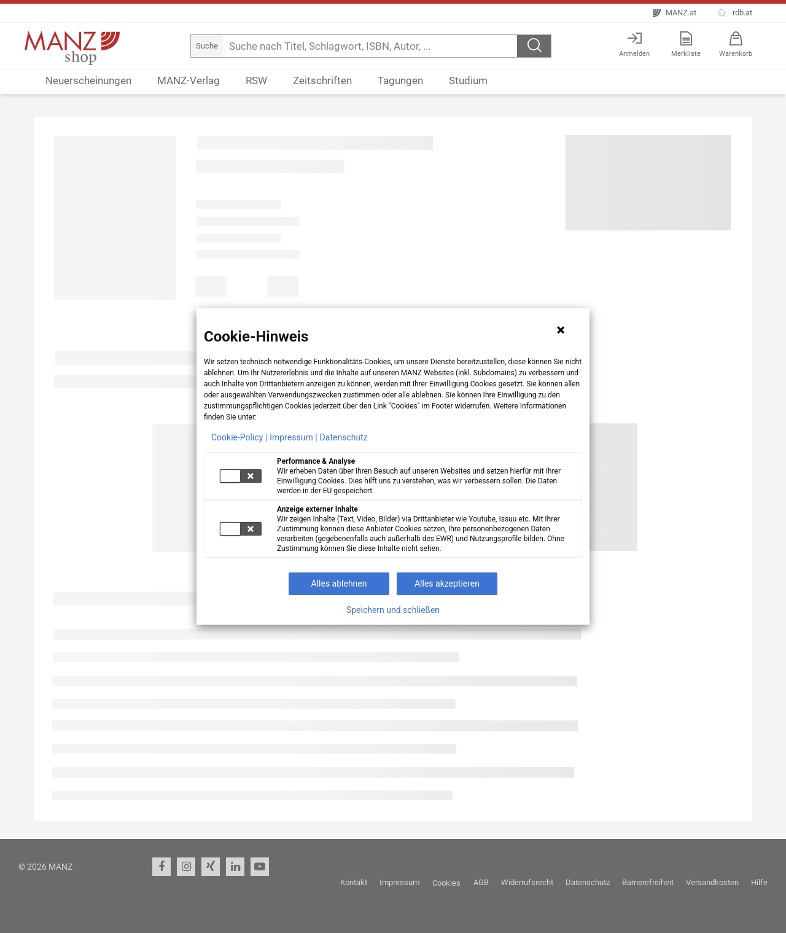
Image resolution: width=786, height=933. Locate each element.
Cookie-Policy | (239, 437)
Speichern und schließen (393, 610)
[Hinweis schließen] (561, 330)
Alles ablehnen (339, 583)
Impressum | (293, 437)
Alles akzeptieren (447, 583)
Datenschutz (344, 437)
